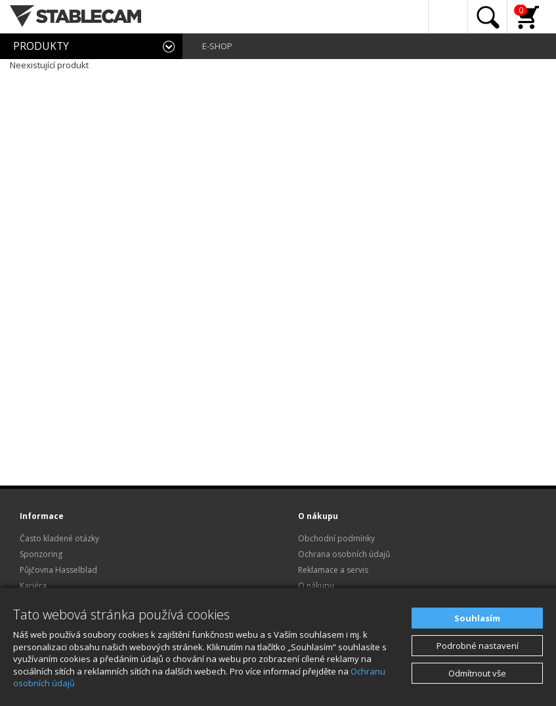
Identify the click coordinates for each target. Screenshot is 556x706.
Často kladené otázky (59, 538)
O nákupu (316, 585)
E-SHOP (217, 46)
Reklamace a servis (333, 569)
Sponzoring (41, 554)
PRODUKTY (41, 46)
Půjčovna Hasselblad (58, 569)
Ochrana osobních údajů (344, 554)
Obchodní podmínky (336, 538)
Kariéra (33, 585)
